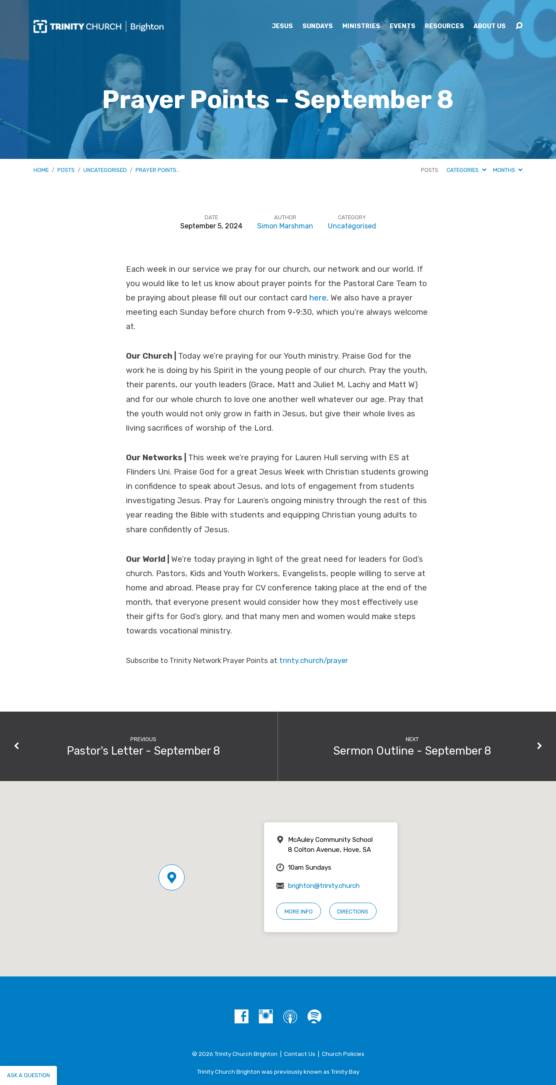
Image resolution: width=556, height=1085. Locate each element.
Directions (352, 911)
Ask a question (28, 1075)
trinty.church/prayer (313, 660)
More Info (299, 911)
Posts (66, 170)
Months (508, 170)
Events (402, 26)
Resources (444, 26)
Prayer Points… (157, 170)
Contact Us (299, 1053)
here (318, 298)
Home (41, 170)
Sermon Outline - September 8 (412, 750)
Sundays (317, 26)
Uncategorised (105, 170)
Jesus (282, 26)
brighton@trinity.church (324, 886)
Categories (466, 170)
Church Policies (343, 1053)
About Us (489, 26)
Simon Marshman (285, 226)
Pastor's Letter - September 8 (143, 750)
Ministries (361, 26)
